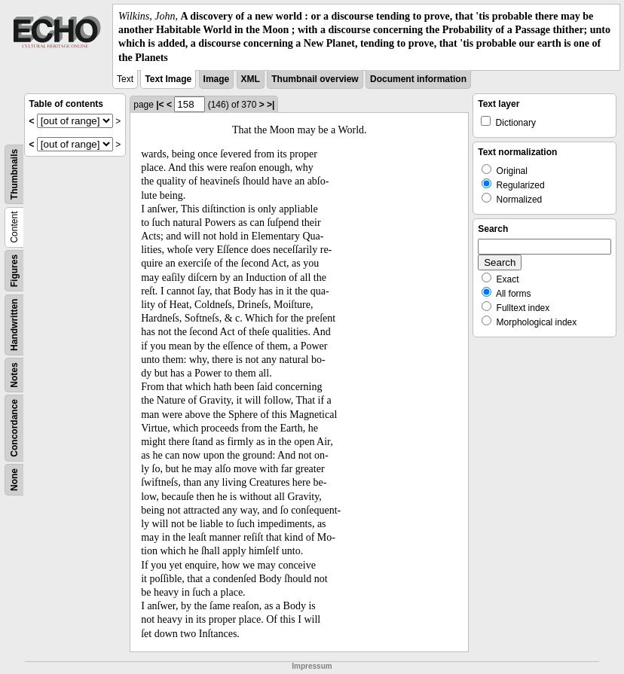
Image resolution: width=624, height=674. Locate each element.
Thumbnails (14, 174)
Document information (418, 79)
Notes (14, 374)
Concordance (14, 428)
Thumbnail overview (314, 79)
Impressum (312, 666)
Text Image (168, 79)
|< (160, 104)
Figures (14, 271)
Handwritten (14, 324)
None (14, 479)
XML (250, 79)
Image (216, 79)
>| (270, 104)
